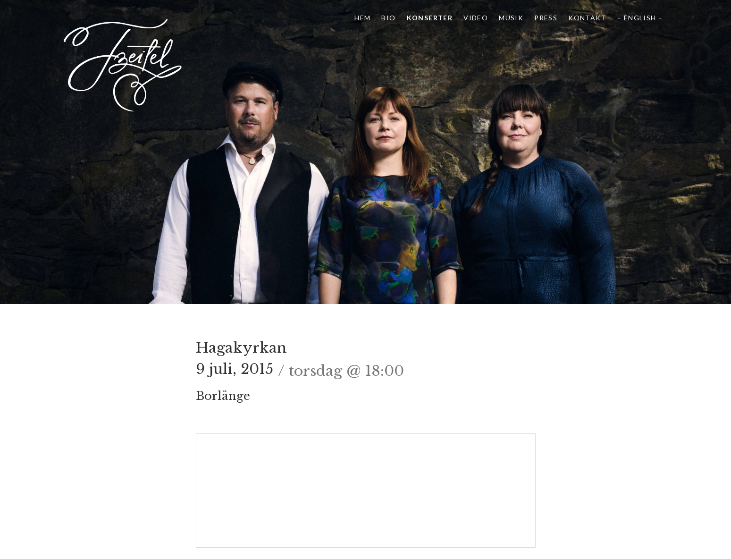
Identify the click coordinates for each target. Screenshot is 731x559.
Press (545, 18)
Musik (511, 18)
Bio (388, 18)
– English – (640, 18)
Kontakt (587, 18)
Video (475, 18)
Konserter (430, 18)
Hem (362, 18)
